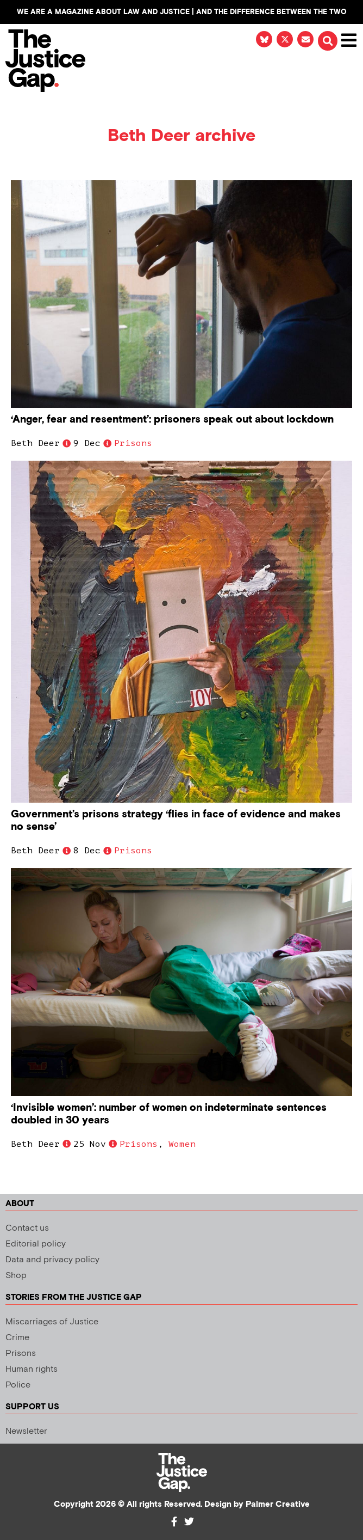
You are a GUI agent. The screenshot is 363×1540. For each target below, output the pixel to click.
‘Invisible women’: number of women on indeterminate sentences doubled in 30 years (169, 1114)
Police (17, 1385)
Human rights (31, 1369)
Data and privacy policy (52, 1260)
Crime (17, 1337)
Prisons (133, 443)
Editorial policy (35, 1244)
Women (182, 1144)
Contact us (27, 1228)
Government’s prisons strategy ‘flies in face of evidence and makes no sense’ (176, 821)
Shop (16, 1275)
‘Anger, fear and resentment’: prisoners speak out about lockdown (172, 419)
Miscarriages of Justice (51, 1322)
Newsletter (26, 1431)
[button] (327, 40)
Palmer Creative (278, 1504)
